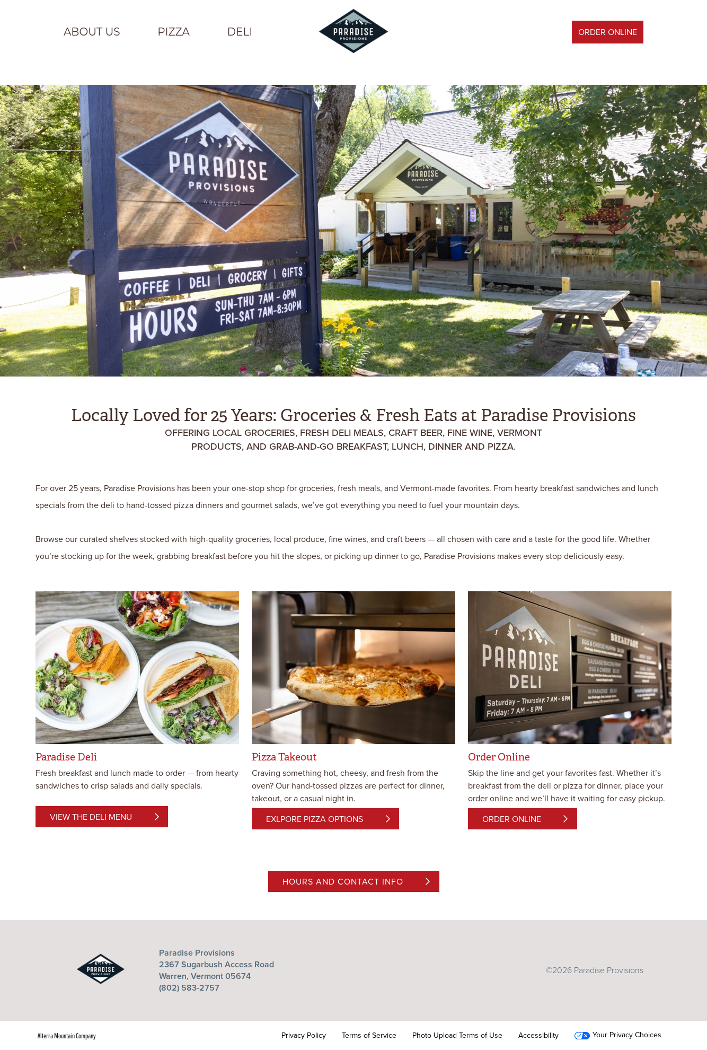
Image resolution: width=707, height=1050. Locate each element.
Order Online (607, 32)
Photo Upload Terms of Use (457, 1035)
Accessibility (538, 1035)
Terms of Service (369, 1035)
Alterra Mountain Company (67, 1035)
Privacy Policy (303, 1035)
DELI (240, 31)
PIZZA (173, 31)
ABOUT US (92, 31)
